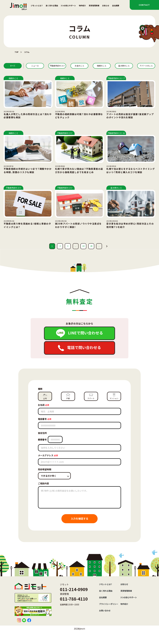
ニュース (35, 65)
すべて (12, 65)
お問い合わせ (104, 610)
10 (83, 246)
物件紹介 (82, 5)
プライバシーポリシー (108, 604)
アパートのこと (146, 65)
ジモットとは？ (37, 5)
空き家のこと (124, 65)
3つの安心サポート (68, 5)
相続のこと (101, 65)
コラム (26, 52)
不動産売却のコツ (57, 65)
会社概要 (115, 5)
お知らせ (105, 5)
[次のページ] (107, 246)
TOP (16, 52)
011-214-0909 (74, 589)
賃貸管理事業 (94, 5)
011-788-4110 (74, 599)
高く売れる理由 (52, 5)
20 (91, 246)
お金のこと (79, 65)
